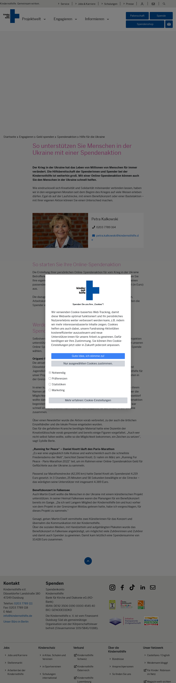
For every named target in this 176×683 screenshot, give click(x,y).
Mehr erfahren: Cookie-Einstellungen (88, 400)
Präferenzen (59, 378)
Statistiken (59, 384)
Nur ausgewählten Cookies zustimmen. (88, 363)
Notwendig (59, 373)
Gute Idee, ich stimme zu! (88, 356)
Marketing (58, 390)
